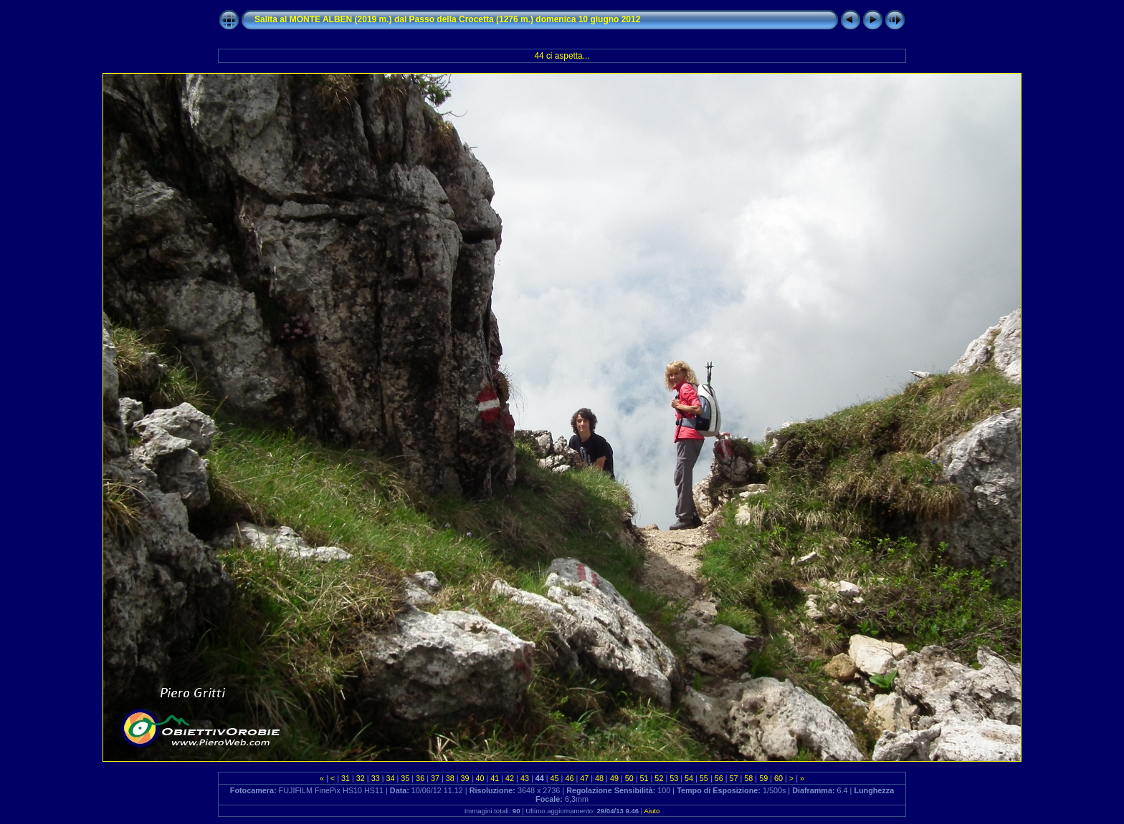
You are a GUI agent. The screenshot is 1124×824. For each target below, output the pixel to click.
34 (390, 778)
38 (450, 778)
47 (584, 778)
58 (748, 778)
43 (524, 778)
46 (569, 778)
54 (688, 778)
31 (345, 778)
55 (703, 778)
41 (494, 778)
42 (509, 778)
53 (673, 778)
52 (658, 778)
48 (599, 778)
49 (614, 778)
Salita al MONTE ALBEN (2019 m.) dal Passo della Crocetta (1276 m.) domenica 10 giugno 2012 (447, 19)
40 (479, 778)
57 (734, 778)
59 (763, 778)
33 (375, 778)
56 (719, 778)
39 (465, 778)
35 (405, 778)
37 (435, 778)
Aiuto (651, 811)
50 (629, 778)
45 (554, 778)
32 (360, 778)
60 (778, 778)
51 (644, 778)
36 (420, 778)
